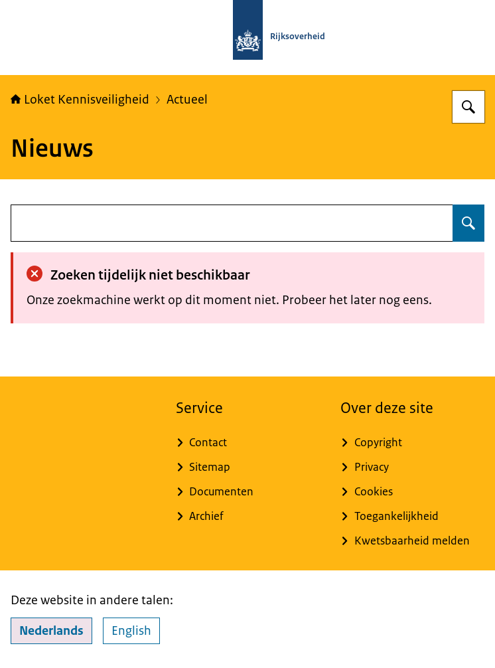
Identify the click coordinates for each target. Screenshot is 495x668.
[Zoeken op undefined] (468, 223)
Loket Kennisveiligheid (80, 100)
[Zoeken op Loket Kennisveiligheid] (468, 107)
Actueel (187, 100)
